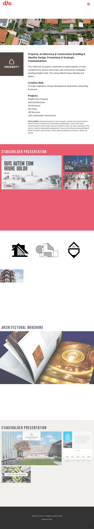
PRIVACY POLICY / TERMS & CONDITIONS (47, 516)
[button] (88, 4)
